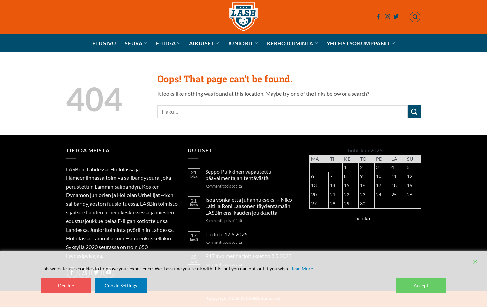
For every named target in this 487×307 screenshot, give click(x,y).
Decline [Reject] (66, 285)
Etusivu (104, 43)
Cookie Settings (121, 285)
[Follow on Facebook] (378, 17)
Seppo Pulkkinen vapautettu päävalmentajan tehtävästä (238, 174)
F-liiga (168, 43)
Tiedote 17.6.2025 (226, 234)
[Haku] (415, 17)
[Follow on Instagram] (387, 17)
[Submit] (414, 111)
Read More (301, 268)
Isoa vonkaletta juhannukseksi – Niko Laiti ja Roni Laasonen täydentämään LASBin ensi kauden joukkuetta (248, 206)
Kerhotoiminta (292, 43)
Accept (421, 285)
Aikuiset (204, 43)
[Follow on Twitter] (396, 17)
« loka (363, 218)
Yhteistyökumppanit (361, 43)
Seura (136, 43)
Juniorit (243, 43)
